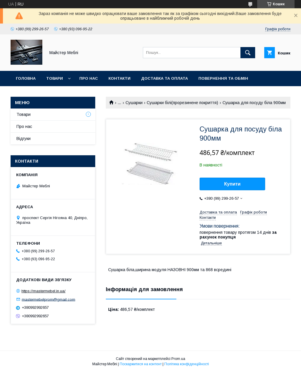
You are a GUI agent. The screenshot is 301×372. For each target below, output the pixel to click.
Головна (26, 78)
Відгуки (23, 138)
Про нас (88, 78)
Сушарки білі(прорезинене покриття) (182, 102)
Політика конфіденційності (186, 364)
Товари (54, 78)
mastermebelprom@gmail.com (48, 299)
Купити (232, 183)
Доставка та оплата (164, 78)
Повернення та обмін (223, 78)
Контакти (119, 78)
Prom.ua (178, 359)
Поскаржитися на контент (141, 364)
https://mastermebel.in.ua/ (43, 291)
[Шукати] (247, 52)
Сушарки (134, 102)
